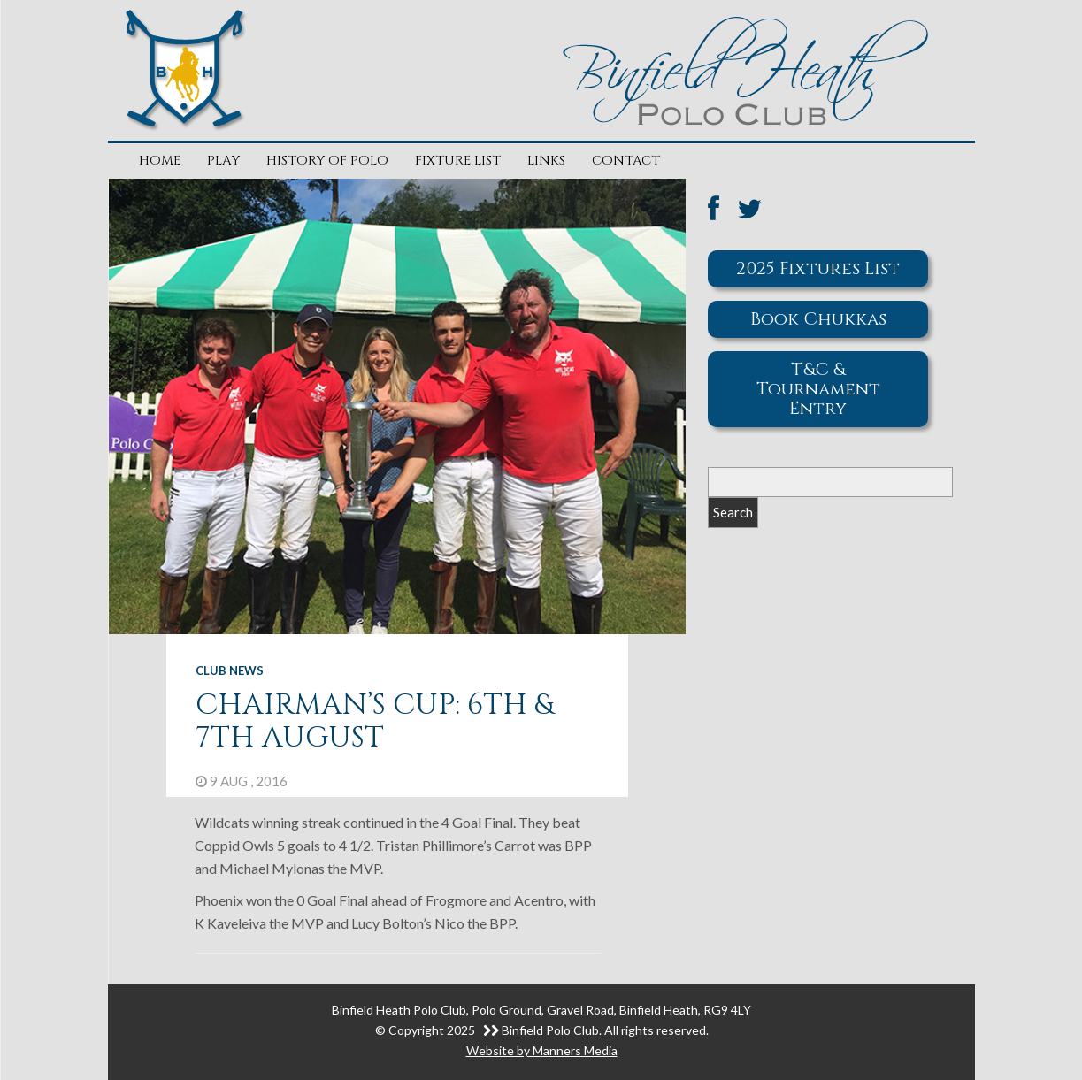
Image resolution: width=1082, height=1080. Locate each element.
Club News (230, 670)
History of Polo (327, 160)
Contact (626, 160)
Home (159, 160)
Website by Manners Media (542, 1050)
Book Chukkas (818, 319)
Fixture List (458, 160)
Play (223, 160)
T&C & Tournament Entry (818, 388)
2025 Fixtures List (818, 268)
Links (546, 160)
